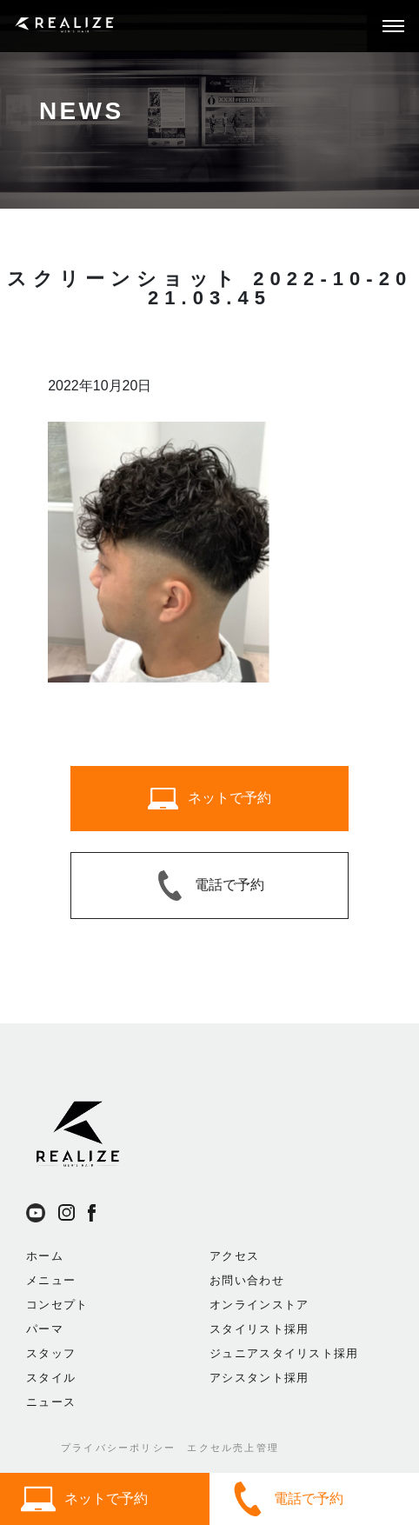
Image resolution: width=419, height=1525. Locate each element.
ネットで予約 (84, 1499)
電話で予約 (286, 1499)
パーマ (44, 1328)
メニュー (51, 1280)
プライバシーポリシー (118, 1447)
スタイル (51, 1377)
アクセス (234, 1255)
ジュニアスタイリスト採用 (284, 1353)
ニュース (51, 1401)
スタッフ (51, 1353)
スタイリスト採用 (259, 1328)
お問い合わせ (247, 1280)
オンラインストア (259, 1304)
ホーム (44, 1255)
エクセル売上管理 (233, 1447)
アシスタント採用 (259, 1377)
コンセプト (57, 1304)
